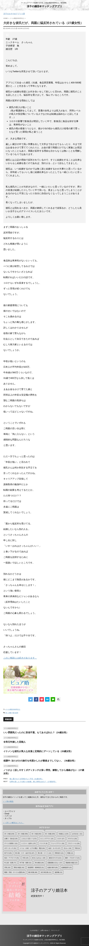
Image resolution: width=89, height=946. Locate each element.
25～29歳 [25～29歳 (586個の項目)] (23, 834)
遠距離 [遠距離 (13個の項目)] (58, 872)
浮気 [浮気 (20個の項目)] (7, 867)
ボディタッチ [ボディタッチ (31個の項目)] (10, 848)
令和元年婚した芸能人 (14, 742)
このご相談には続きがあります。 (20, 658)
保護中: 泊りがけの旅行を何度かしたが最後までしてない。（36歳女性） (39, 760)
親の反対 (15, 713)
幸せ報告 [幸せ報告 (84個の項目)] (39, 863)
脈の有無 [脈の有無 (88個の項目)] (32, 872)
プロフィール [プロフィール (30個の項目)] (74, 843)
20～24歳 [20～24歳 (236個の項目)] (9, 834)
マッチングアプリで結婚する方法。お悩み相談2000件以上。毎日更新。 (44, 940)
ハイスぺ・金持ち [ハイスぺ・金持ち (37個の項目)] (28, 843)
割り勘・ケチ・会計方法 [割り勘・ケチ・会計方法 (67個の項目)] (24, 853)
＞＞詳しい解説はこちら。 (13, 823)
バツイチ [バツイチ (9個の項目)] (43, 843)
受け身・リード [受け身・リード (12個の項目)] (44, 853)
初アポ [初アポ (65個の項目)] (8, 853)
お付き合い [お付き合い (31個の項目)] (77, 834)
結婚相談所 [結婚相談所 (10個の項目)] (66, 867)
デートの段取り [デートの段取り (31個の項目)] (11, 843)
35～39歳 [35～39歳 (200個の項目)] (50, 834)
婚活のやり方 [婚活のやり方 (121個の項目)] (55, 858)
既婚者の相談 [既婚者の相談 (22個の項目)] (71, 863)
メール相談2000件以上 (12, 709)
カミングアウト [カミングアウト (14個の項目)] (46, 838)
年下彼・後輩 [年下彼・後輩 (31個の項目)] (25, 863)
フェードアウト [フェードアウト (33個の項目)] (57, 843)
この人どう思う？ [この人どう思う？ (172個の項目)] (29, 838)
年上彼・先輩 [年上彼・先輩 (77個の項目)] (10, 863)
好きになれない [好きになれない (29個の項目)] (38, 858)
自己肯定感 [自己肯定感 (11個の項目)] (46, 872)
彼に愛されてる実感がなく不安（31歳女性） (26, 779)
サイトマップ (55, 931)
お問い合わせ (44, 931)
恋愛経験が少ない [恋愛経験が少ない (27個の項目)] (55, 863)
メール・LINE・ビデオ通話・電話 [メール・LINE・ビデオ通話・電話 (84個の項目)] (32, 848)
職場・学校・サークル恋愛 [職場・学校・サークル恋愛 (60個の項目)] (14, 872)
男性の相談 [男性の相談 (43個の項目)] (19, 867)
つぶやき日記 (34, 931)
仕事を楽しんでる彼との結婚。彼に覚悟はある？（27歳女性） (33, 781)
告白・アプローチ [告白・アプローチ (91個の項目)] (11, 858)
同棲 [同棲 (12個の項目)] (70, 853)
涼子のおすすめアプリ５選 (14, 14)
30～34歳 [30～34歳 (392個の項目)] (36, 834)
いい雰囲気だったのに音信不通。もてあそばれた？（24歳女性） (35, 732)
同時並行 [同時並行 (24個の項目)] (59, 853)
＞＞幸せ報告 (8, 801)
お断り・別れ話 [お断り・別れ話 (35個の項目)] (11, 838)
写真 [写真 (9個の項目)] (77, 848)
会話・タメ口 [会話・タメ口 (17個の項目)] (54, 848)
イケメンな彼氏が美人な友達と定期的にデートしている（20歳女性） (38, 751)
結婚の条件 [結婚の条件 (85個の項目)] (53, 867)
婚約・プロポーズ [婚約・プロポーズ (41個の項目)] (72, 858)
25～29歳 (8, 713)
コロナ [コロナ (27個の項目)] (60, 838)
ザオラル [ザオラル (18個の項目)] (72, 838)
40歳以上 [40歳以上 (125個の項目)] (63, 834)
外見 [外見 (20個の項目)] (26, 858)
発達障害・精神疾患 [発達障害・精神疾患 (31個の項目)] (36, 867)
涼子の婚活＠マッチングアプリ (44, 6)
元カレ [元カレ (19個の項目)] (67, 848)
